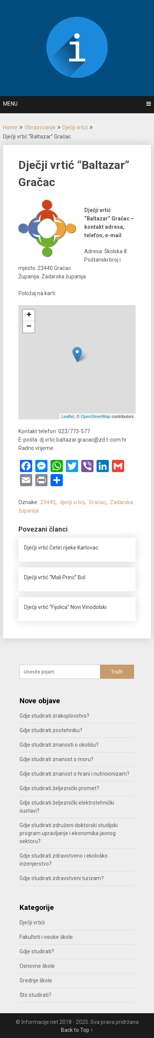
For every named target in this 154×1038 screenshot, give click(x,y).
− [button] (28, 327)
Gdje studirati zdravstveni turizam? (62, 878)
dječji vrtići (72, 502)
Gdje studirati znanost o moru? (56, 759)
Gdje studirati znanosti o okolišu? (59, 745)
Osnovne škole (37, 966)
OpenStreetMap (96, 416)
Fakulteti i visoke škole (46, 937)
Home (10, 127)
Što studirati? (35, 995)
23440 (48, 502)
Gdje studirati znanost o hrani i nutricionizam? (74, 774)
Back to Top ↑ (77, 1030)
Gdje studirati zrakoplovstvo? (54, 716)
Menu (10, 104)
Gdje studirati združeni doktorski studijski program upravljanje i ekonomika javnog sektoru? (69, 833)
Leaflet (67, 416)
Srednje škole (36, 980)
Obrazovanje (40, 127)
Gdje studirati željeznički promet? (59, 788)
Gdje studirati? (37, 951)
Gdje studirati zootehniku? (51, 730)
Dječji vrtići (75, 127)
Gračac (97, 502)
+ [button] (28, 315)
